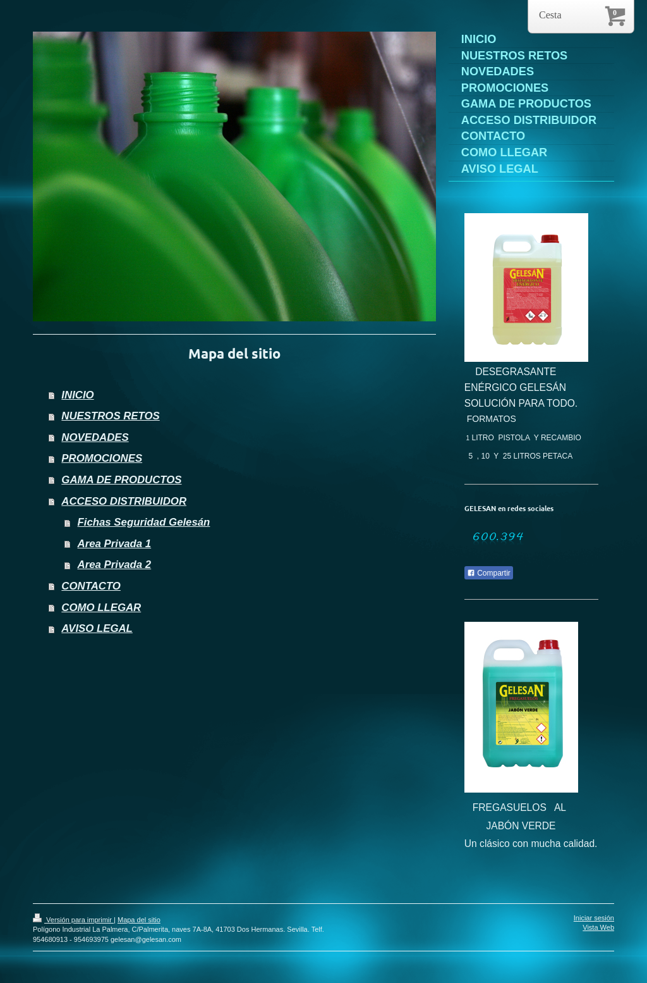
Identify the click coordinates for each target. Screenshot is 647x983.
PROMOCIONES (101, 458)
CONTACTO (91, 586)
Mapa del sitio (139, 920)
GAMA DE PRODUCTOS (121, 480)
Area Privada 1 (115, 544)
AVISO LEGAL (97, 628)
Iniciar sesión (594, 918)
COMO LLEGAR (101, 608)
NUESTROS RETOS (110, 416)
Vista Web (598, 927)
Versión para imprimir (73, 920)
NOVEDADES (94, 437)
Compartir (489, 573)
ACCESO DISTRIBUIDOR (123, 501)
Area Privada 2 (115, 565)
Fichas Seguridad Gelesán (144, 522)
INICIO (77, 395)
